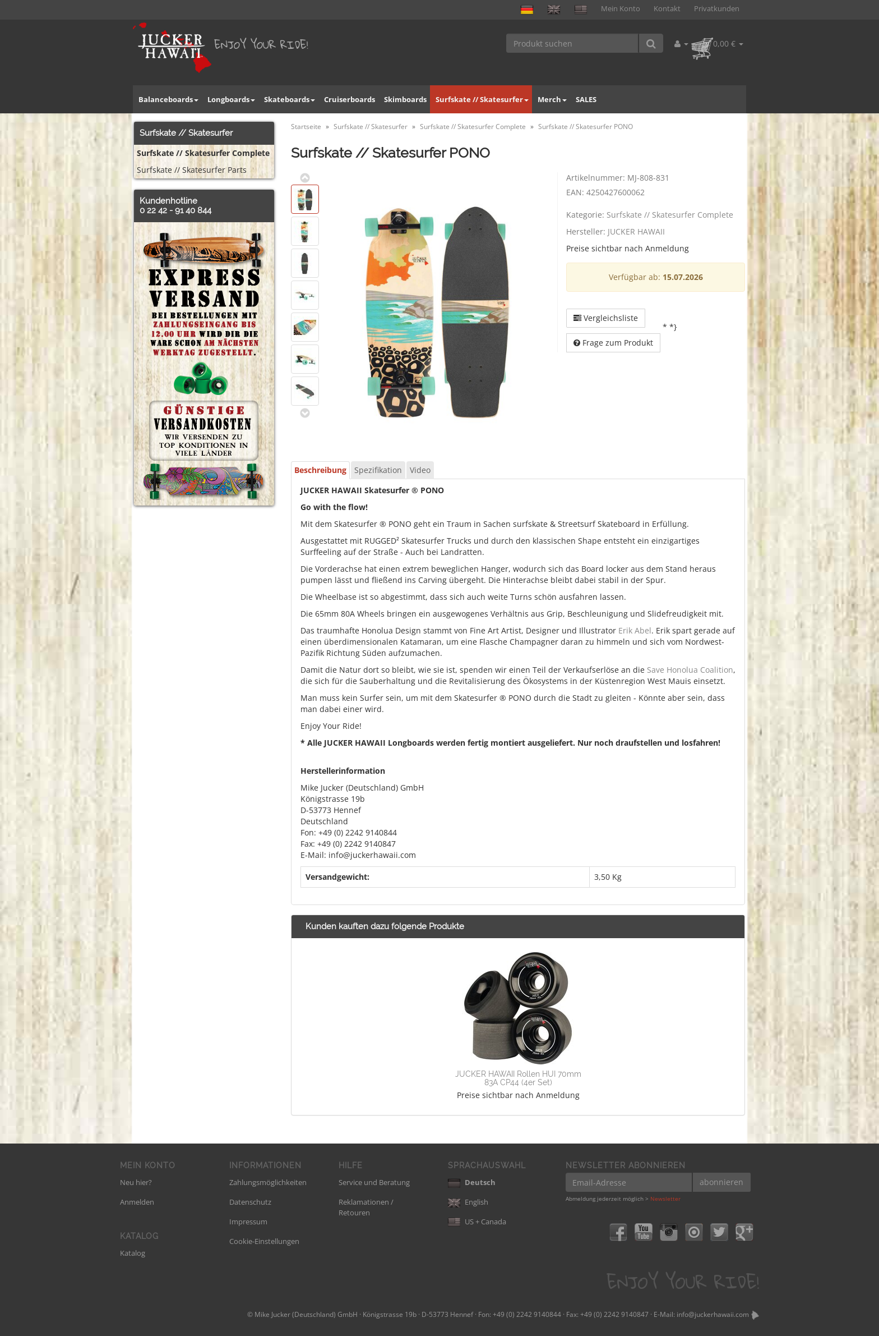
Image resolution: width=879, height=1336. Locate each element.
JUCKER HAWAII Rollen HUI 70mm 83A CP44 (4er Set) (518, 1078)
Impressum (248, 1221)
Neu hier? (136, 1182)
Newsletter (665, 1198)
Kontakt (667, 8)
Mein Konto (620, 8)
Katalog (132, 1253)
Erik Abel (634, 630)
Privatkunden (716, 8)
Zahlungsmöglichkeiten (268, 1182)
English (468, 1202)
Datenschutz (250, 1202)
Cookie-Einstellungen (264, 1241)
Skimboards (405, 99)
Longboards (231, 99)
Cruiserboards (349, 99)
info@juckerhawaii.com (713, 1314)
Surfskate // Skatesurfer (482, 99)
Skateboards (289, 99)
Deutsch (472, 1182)
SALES (586, 99)
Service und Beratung (374, 1182)
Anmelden (137, 1202)
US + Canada (477, 1221)
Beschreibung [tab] (320, 470)
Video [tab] (420, 470)
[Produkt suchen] (572, 43)
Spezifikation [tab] (378, 470)
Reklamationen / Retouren (366, 1207)
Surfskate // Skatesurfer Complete (670, 214)
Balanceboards (168, 99)
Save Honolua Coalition (690, 669)
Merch (552, 99)
